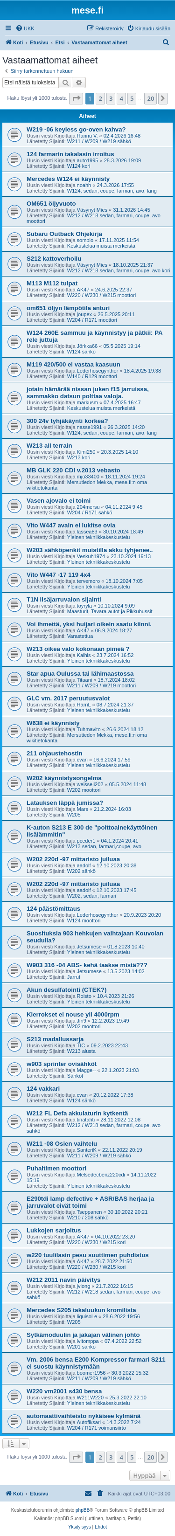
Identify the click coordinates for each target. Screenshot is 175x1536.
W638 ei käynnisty (53, 723)
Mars (82, 809)
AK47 (83, 289)
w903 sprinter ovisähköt (62, 1063)
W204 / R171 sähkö (89, 512)
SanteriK (87, 1150)
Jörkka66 (87, 346)
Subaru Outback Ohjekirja (64, 233)
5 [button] (131, 98)
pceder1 (86, 841)
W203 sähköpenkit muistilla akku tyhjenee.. (90, 550)
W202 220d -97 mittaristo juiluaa (73, 859)
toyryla (84, 606)
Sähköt (75, 1076)
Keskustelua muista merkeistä (101, 246)
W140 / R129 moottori (92, 376)
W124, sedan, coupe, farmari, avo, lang (112, 191)
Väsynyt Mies (92, 210)
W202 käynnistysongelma (64, 778)
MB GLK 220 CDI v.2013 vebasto (73, 470)
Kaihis (84, 655)
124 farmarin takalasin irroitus (70, 154)
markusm (87, 402)
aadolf (84, 865)
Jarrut (73, 977)
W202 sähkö (81, 871)
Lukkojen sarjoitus (54, 1230)
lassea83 (87, 531)
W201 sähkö (81, 1346)
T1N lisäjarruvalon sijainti (64, 599)
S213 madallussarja (55, 1039)
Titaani (84, 680)
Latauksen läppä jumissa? (65, 802)
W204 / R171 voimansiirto (96, 1428)
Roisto (84, 996)
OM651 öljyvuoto (51, 203)
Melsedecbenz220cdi (101, 1174)
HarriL (84, 704)
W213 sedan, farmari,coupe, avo (104, 846)
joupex (84, 314)
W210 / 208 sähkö (88, 1217)
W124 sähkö (81, 351)
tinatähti (86, 1119)
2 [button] (100, 98)
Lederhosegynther (98, 371)
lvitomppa (88, 1341)
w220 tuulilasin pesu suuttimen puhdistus (88, 1255)
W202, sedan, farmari (91, 896)
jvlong (84, 1286)
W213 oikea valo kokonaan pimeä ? (78, 648)
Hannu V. (87, 135)
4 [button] (121, 98)
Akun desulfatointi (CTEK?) (66, 989)
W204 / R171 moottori (92, 320)
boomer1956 (91, 1373)
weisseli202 (90, 784)
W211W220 (90, 1397)
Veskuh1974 (91, 556)
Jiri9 (81, 1021)
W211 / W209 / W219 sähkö (99, 141)
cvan (82, 759)
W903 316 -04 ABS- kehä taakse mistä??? (87, 965)
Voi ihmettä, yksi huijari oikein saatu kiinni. (89, 624)
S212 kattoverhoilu (54, 258)
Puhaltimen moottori (56, 1168)
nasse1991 (89, 427)
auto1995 (87, 160)
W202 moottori (84, 790)
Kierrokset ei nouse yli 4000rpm (73, 1014)
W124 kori (79, 166)
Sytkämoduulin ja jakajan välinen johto (83, 1334)
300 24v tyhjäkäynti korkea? (67, 420)
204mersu (88, 507)
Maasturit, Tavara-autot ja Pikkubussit (110, 611)
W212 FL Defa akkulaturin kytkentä (77, 1113)
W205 (74, 814)
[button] (76, 98)
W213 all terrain (49, 445)
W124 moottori (84, 920)
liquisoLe (87, 1316)
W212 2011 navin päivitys (63, 1279)
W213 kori (79, 457)
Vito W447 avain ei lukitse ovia (71, 525)
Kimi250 (86, 452)
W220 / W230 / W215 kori (96, 1242)
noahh (84, 185)
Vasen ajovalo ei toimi (59, 500)
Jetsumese (89, 946)
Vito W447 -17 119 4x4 (59, 574)
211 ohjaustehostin (54, 753)
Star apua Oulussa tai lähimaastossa (80, 673)
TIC (81, 1045)
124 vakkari (43, 1088)
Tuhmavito (89, 729)
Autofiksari (89, 1422)
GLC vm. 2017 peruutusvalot (68, 698)
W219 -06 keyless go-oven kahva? (76, 129)
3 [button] (110, 98)
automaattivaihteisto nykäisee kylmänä (83, 1415)
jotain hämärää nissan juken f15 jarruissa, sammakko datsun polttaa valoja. (88, 393)
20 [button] (150, 98)
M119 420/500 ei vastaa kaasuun (73, 364)
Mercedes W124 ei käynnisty (68, 178)
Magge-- (86, 1070)
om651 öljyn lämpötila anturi (68, 307)
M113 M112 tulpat (52, 283)
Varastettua (80, 636)
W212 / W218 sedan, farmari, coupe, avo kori (118, 270)
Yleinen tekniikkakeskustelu (98, 537)
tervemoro (88, 581)
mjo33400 (88, 476)
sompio (85, 240)
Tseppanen (89, 1212)
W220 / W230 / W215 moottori (101, 295)
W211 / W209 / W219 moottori (101, 685)
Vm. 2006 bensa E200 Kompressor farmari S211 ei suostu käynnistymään (96, 1363)
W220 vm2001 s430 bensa (64, 1391)
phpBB (83, 1510)
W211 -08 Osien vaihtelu (62, 1143)
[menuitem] (25, 28)
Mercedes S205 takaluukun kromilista (81, 1310)
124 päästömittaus (53, 908)
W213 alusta (81, 1051)
